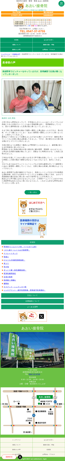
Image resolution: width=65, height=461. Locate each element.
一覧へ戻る (32, 192)
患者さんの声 (16, 449)
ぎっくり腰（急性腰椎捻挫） (15, 270)
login (45, 459)
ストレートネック (11, 253)
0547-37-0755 (34, 374)
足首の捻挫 (8, 277)
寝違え (6, 257)
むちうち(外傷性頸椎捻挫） (14, 260)
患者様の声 (16, 54)
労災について (32, 295)
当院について (16, 444)
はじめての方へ (49, 440)
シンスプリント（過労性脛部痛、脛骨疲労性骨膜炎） (25, 290)
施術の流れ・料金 (48, 444)
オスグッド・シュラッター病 (15, 287)
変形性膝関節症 (10, 273)
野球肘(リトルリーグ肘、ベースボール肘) (20, 247)
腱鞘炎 (6, 283)
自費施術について (32, 301)
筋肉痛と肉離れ (10, 280)
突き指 (6, 267)
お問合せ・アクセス (48, 454)
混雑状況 (9, 457)
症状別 (49, 449)
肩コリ (6, 263)
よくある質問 (32, 307)
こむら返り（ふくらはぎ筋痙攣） (17, 250)
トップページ (5, 54)
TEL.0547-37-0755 (32, 31)
